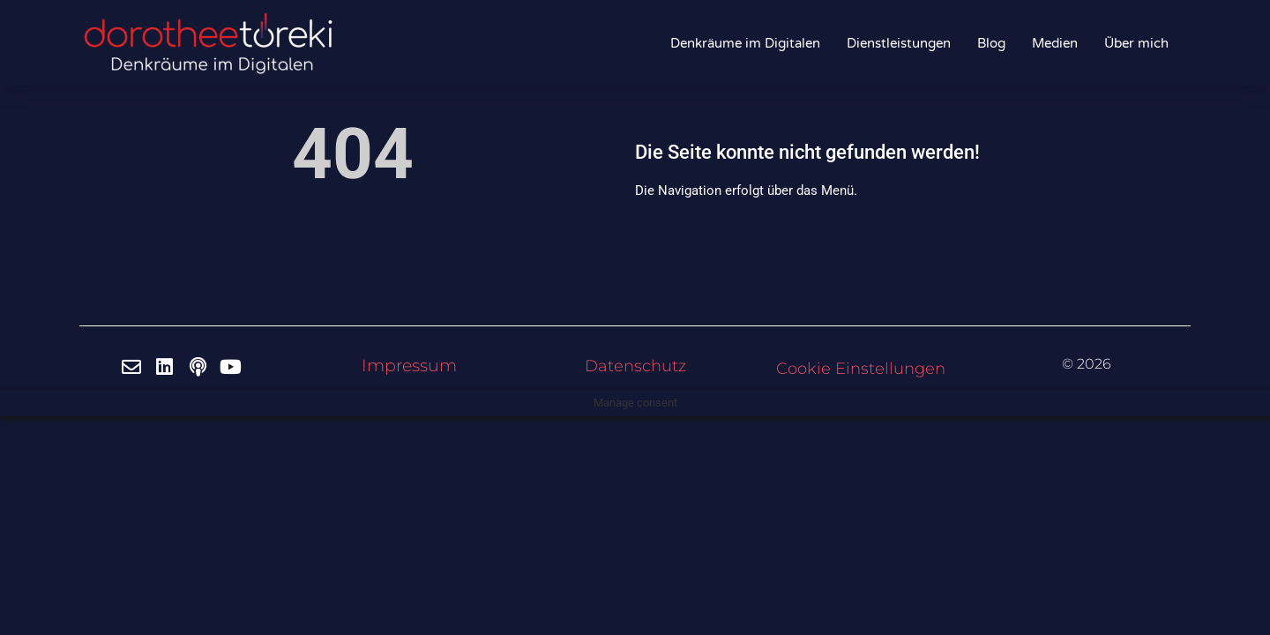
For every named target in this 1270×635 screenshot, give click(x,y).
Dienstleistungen (899, 43)
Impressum (409, 365)
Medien (1055, 43)
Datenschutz (635, 366)
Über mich (1136, 43)
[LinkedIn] (167, 367)
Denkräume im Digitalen (745, 43)
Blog (991, 43)
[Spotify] (200, 367)
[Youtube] (233, 367)
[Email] (134, 367)
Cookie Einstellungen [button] (860, 368)
